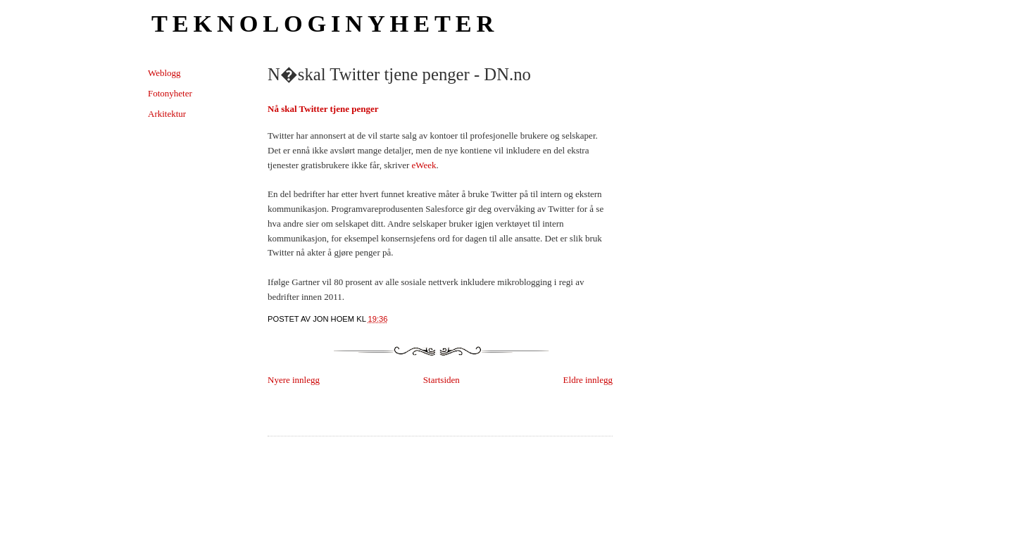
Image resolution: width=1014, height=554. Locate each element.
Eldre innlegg (588, 379)
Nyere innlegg (294, 379)
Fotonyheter (170, 93)
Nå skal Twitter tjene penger (323, 108)
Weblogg (164, 73)
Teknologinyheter (325, 23)
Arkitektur (167, 113)
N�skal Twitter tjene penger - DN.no (399, 74)
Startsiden (441, 379)
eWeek (424, 165)
